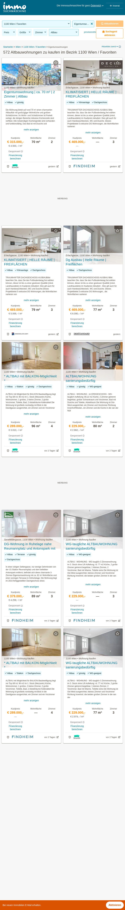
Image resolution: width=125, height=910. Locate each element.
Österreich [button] (97, 5)
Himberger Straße (72, 864)
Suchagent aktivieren (109, 33)
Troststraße (69, 893)
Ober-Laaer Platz (72, 878)
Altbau (64, 32)
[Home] (14, 7)
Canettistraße (70, 850)
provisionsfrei (90, 32)
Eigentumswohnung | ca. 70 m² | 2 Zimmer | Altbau (29, 94)
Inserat (115, 5)
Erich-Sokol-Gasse (73, 857)
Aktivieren (115, 905)
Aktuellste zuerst (110, 46)
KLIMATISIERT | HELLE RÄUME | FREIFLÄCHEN (91, 94)
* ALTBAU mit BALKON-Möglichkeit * (30, 378)
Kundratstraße (70, 871)
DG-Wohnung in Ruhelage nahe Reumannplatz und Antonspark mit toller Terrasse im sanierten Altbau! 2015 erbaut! (30, 546)
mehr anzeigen (31, 129)
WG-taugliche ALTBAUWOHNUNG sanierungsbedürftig (92, 546)
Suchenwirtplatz (71, 885)
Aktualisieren (109, 23)
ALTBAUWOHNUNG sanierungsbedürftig (81, 378)
